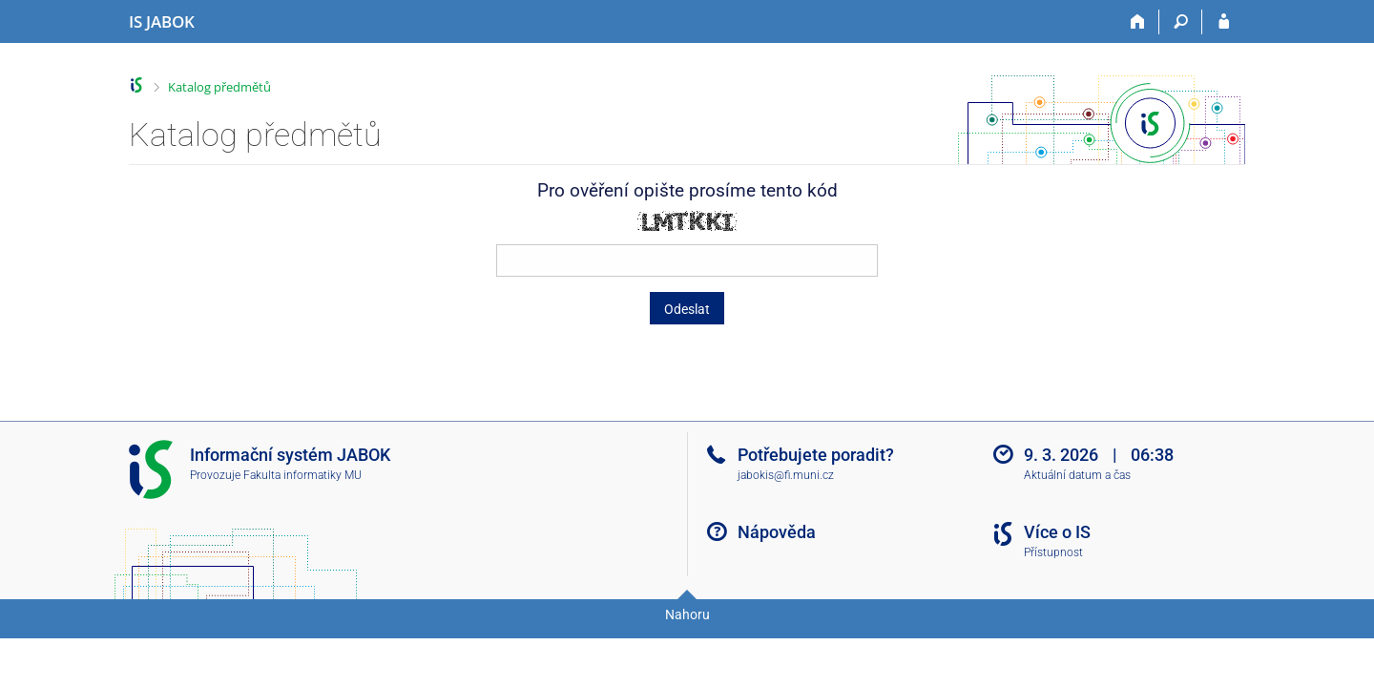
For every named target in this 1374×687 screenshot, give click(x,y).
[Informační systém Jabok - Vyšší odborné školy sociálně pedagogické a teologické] (162, 22)
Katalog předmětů (219, 86)
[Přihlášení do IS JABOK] (1223, 22)
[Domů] (1137, 22)
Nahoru (687, 614)
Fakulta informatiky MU (302, 475)
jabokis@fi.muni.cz (786, 475)
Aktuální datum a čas (1077, 475)
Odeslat (687, 309)
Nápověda (777, 532)
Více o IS (1057, 532)
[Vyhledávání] (1180, 22)
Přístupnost (1053, 552)
